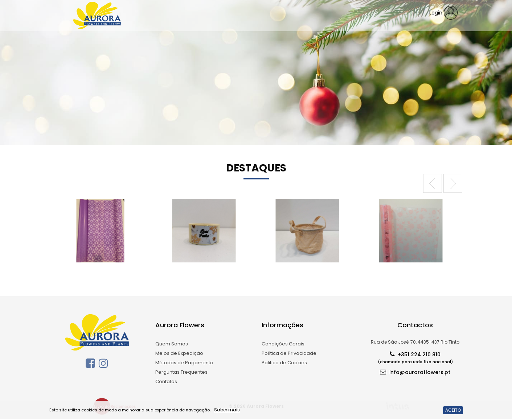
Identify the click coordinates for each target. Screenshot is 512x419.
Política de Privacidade (289, 353)
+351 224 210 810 (415, 357)
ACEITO (453, 410)
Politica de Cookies (284, 362)
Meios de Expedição (179, 353)
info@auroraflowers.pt (415, 371)
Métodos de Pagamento (184, 362)
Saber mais (227, 410)
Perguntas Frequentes (181, 372)
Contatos (166, 381)
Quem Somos (171, 343)
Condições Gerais (283, 343)
